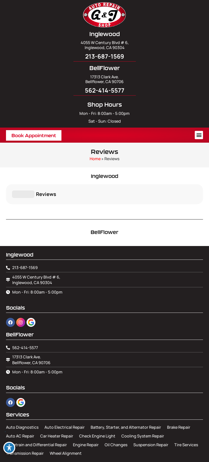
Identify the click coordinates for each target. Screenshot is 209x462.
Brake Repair (178, 402)
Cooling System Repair (142, 411)
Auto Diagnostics (22, 402)
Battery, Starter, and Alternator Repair (126, 402)
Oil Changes (116, 419)
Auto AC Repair (20, 411)
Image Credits (104, 456)
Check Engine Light (97, 411)
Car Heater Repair (56, 411)
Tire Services (186, 419)
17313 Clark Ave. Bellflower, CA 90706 (104, 79)
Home (95, 158)
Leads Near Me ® (121, 448)
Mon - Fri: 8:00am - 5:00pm (104, 113)
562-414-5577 (104, 90)
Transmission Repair (25, 428)
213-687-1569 (104, 56)
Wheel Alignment (66, 428)
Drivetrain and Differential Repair (36, 419)
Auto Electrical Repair (64, 402)
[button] (199, 135)
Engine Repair (86, 419)
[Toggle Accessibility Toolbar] (9, 448)
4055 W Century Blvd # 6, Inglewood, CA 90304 (105, 45)
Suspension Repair (150, 419)
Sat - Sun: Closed (104, 121)
